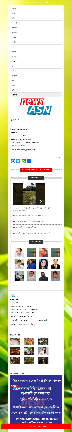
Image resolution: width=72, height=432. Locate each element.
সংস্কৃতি (14, 42)
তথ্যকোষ (14, 76)
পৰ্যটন (13, 61)
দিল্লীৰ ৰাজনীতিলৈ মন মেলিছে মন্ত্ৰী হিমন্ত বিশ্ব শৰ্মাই (31, 215)
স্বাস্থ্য (13, 80)
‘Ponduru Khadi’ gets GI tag (36, 426)
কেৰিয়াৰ (14, 71)
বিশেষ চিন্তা (15, 56)
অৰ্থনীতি (14, 37)
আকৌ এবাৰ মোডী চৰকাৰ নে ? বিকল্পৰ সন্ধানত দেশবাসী (33, 233)
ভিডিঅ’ (14, 52)
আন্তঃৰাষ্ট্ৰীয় (15, 23)
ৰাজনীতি (14, 28)
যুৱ (12, 66)
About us (14, 95)
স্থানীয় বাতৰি (15, 90)
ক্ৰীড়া (13, 85)
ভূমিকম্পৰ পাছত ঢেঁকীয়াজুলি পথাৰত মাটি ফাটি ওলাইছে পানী (32, 208)
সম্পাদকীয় (14, 32)
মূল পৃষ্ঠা (14, 8)
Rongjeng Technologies (27, 324)
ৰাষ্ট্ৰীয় (13, 18)
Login (46, 2)
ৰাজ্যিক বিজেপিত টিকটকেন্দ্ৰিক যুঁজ (26, 227)
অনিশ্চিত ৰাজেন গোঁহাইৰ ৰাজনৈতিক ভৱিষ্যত (30, 221)
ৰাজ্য (13, 13)
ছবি (13, 47)
